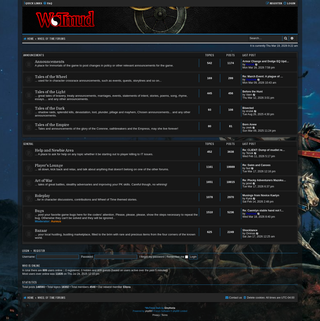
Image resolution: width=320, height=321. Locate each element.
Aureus (56, 221)
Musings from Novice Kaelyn (260, 195)
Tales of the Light (50, 92)
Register (39, 251)
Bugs (39, 211)
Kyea (249, 198)
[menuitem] (47, 3)
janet (249, 183)
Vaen (249, 94)
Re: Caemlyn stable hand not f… (263, 210)
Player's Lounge (49, 166)
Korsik (250, 64)
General (28, 144)
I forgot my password (151, 256)
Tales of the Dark (50, 108)
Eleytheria (169, 308)
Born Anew (249, 124)
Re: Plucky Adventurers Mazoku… (264, 180)
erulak (249, 111)
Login (25, 251)
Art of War (43, 181)
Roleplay (42, 196)
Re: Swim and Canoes (256, 165)
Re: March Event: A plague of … (262, 76)
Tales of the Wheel (51, 77)
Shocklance (249, 230)
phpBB (148, 311)
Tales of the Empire (52, 125)
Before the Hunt (252, 91)
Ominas (250, 233)
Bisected (248, 108)
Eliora (127, 287)
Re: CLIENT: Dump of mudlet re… (263, 150)
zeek (249, 127)
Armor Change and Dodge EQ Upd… (265, 61)
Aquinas (251, 79)
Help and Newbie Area (54, 150)
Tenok (249, 153)
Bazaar (41, 231)
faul (248, 168)
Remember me (177, 256)
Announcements (33, 55)
